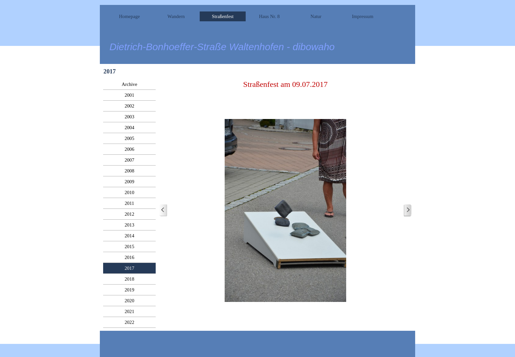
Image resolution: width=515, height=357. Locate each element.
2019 (129, 289)
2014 (129, 235)
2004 (129, 127)
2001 (129, 95)
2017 (129, 268)
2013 (129, 225)
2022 (129, 322)
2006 (129, 149)
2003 (129, 116)
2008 (129, 170)
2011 (129, 203)
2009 (129, 181)
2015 (129, 246)
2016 (129, 257)
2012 (129, 214)
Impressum (362, 16)
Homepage (129, 16)
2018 (129, 279)
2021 (129, 311)
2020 (129, 300)
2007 (129, 160)
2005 (129, 138)
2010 (129, 192)
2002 (129, 106)
